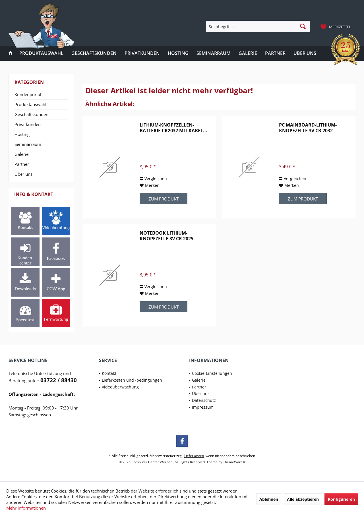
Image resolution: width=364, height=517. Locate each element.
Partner (22, 164)
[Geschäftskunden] (94, 53)
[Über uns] (304, 53)
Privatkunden (28, 124)
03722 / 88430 (58, 380)
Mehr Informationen (26, 508)
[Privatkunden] (142, 53)
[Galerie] (248, 53)
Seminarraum (28, 144)
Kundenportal (28, 94)
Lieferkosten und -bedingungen (132, 380)
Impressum (203, 407)
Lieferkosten (194, 455)
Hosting (22, 134)
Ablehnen (268, 499)
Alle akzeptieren (303, 499)
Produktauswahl (30, 104)
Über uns (23, 174)
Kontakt (109, 373)
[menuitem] (336, 26)
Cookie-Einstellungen (212, 373)
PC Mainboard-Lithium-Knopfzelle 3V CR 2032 (308, 127)
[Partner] (275, 53)
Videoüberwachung (120, 387)
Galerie (21, 154)
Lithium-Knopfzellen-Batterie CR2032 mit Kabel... (173, 127)
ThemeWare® (234, 462)
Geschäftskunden (31, 114)
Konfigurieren (341, 499)
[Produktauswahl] (41, 53)
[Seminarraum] (214, 53)
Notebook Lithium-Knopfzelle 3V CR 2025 (166, 235)
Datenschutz (204, 400)
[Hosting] (178, 53)
